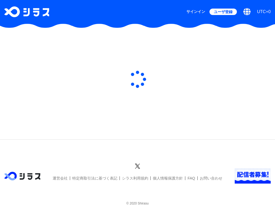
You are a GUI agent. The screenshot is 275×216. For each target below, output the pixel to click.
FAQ (191, 178)
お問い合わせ (211, 178)
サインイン (195, 11)
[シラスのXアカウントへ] (137, 165)
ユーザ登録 (223, 12)
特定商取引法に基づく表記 (94, 178)
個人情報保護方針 (168, 178)
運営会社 (60, 178)
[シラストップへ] (26, 11)
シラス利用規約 (135, 178)
